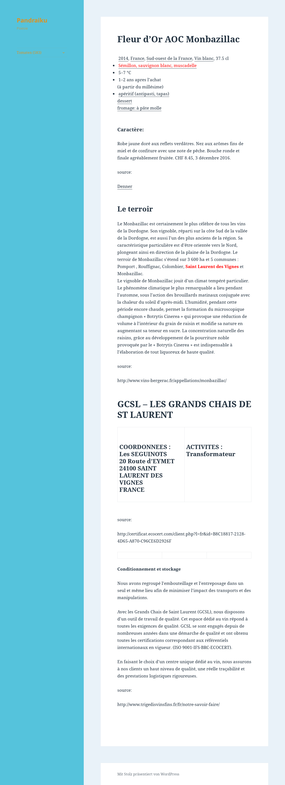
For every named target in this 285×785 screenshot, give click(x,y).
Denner (124, 186)
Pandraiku (32, 20)
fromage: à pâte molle (139, 108)
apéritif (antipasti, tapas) (143, 94)
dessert (124, 101)
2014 (123, 58)
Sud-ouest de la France (169, 58)
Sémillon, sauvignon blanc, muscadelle (157, 65)
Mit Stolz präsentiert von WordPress (148, 774)
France (137, 58)
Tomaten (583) (29, 52)
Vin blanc (204, 58)
